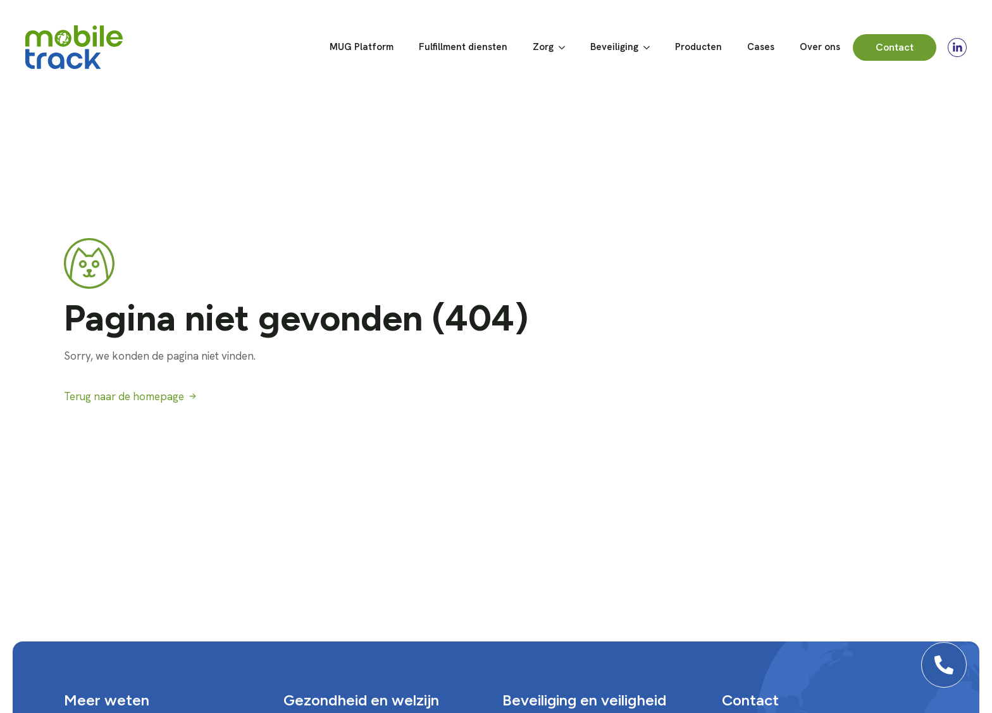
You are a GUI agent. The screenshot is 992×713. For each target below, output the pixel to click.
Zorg (543, 47)
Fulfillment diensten (463, 47)
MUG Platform (362, 47)
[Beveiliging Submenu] (650, 47)
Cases (760, 47)
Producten (698, 47)
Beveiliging (614, 47)
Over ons (820, 47)
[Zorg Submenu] (566, 47)
